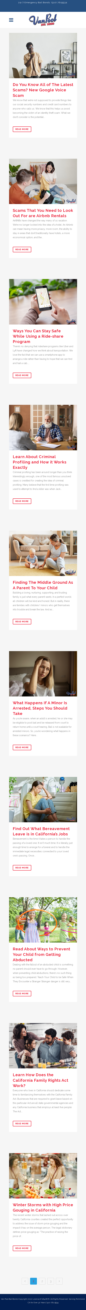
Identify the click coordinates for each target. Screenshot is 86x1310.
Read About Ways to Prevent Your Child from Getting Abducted (41, 954)
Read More (22, 129)
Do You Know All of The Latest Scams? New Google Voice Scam (43, 90)
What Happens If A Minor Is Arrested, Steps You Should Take (40, 708)
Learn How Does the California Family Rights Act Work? (40, 1080)
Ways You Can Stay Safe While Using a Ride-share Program (38, 336)
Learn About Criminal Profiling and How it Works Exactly (39, 462)
